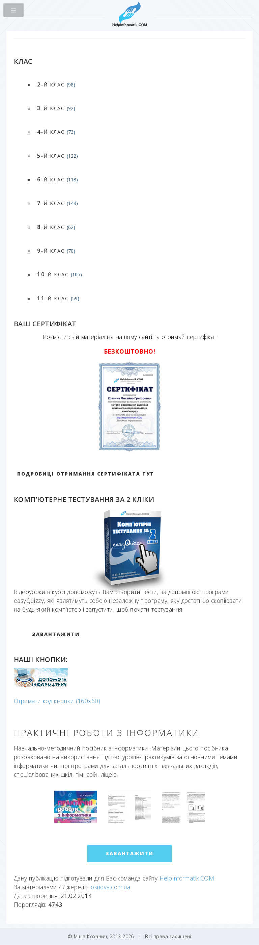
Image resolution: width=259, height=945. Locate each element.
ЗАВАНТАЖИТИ (56, 634)
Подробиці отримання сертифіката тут (85, 473)
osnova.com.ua (111, 887)
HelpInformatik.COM (187, 878)
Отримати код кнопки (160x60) (57, 701)
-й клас (56, 84)
